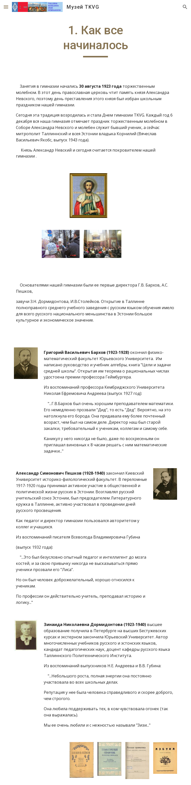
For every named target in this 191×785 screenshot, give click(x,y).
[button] (6, 7)
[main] (95, 40)
